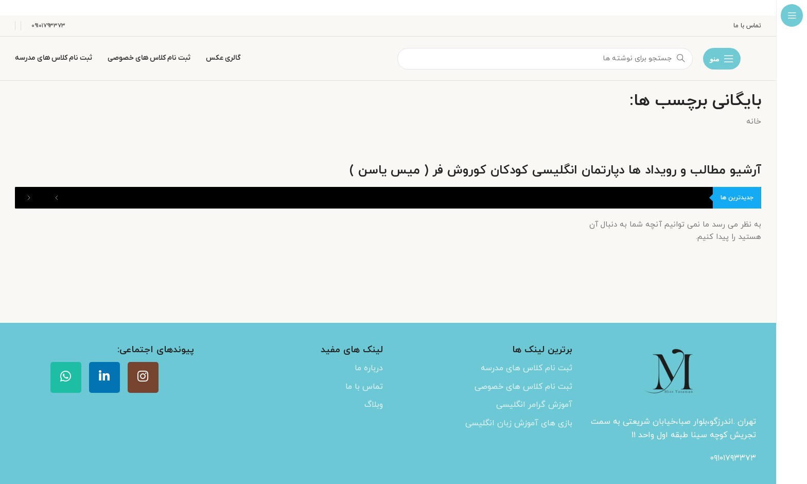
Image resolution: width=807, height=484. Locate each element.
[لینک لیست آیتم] (482, 368)
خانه (753, 121)
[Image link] (672, 373)
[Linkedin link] (104, 377)
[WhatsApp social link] (65, 377)
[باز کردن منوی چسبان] (722, 58)
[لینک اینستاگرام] (143, 377)
